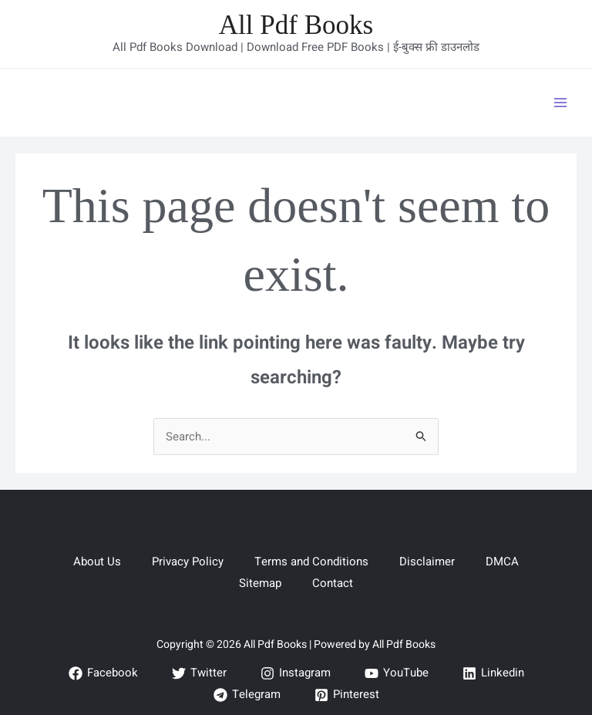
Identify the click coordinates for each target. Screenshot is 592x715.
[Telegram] (247, 695)
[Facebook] (103, 673)
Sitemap (260, 583)
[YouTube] (396, 673)
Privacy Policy (188, 561)
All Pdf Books (296, 25)
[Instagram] (295, 673)
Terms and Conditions (311, 561)
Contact (332, 583)
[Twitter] (199, 673)
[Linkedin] (493, 673)
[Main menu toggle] (560, 102)
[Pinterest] (347, 695)
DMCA (502, 561)
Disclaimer (427, 561)
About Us (97, 561)
